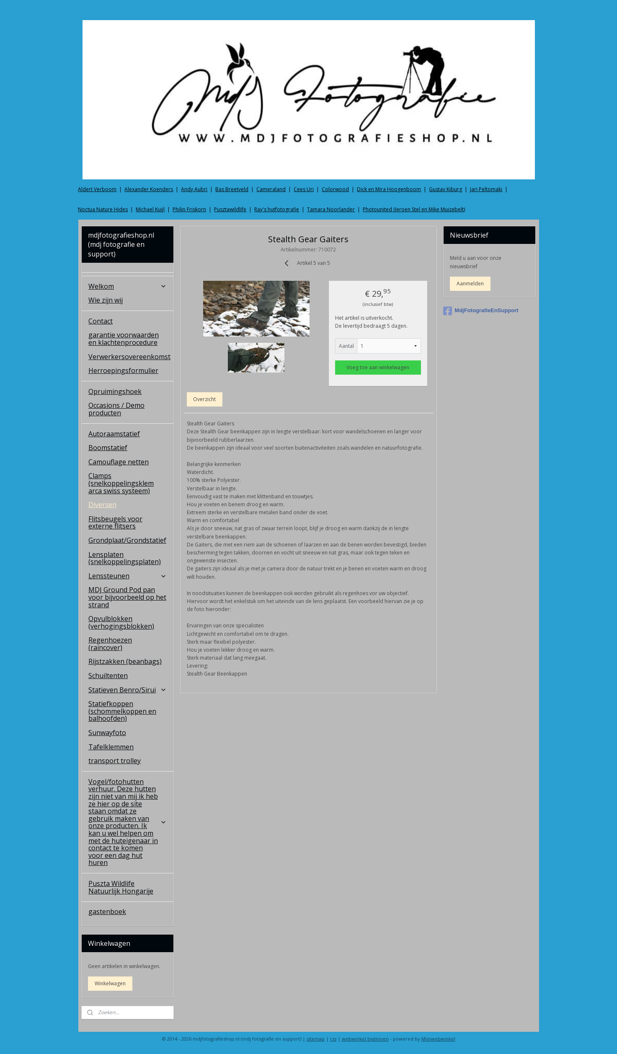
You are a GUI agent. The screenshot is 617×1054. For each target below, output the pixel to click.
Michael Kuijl (150, 209)
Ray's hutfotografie (276, 209)
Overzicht (205, 399)
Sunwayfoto (107, 732)
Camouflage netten (118, 461)
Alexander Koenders (148, 189)
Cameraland (271, 189)
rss (333, 1039)
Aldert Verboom (97, 189)
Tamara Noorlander (331, 209)
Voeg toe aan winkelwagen (378, 367)
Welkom (127, 286)
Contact (100, 321)
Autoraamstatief (114, 433)
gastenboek (107, 911)
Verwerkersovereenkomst (129, 356)
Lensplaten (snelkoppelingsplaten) (124, 558)
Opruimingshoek (115, 391)
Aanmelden (470, 283)
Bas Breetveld (231, 189)
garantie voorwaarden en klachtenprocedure (123, 338)
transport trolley (114, 760)
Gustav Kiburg (445, 189)
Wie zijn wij (105, 300)
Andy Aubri (194, 189)
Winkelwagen (110, 983)
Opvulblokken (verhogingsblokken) (121, 622)
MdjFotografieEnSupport (480, 311)
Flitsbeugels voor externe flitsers (115, 522)
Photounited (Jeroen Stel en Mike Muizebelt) (414, 209)
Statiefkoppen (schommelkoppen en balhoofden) (122, 711)
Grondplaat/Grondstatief (127, 540)
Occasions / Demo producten (116, 409)
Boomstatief (107, 447)
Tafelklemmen (111, 746)
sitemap (316, 1039)
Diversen (102, 504)
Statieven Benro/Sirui (127, 689)
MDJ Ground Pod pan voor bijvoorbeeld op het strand (127, 597)
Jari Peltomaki (486, 189)
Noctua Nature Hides (103, 209)
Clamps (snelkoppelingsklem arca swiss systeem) (121, 483)
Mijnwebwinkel (438, 1039)
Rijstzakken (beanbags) (125, 661)
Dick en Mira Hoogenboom (389, 189)
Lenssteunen (127, 575)
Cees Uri (304, 189)
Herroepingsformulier (123, 370)
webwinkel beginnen (365, 1039)
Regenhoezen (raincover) (110, 643)
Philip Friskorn (189, 209)
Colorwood (335, 189)
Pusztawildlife (230, 209)
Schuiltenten (108, 675)
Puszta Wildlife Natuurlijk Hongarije (120, 887)
